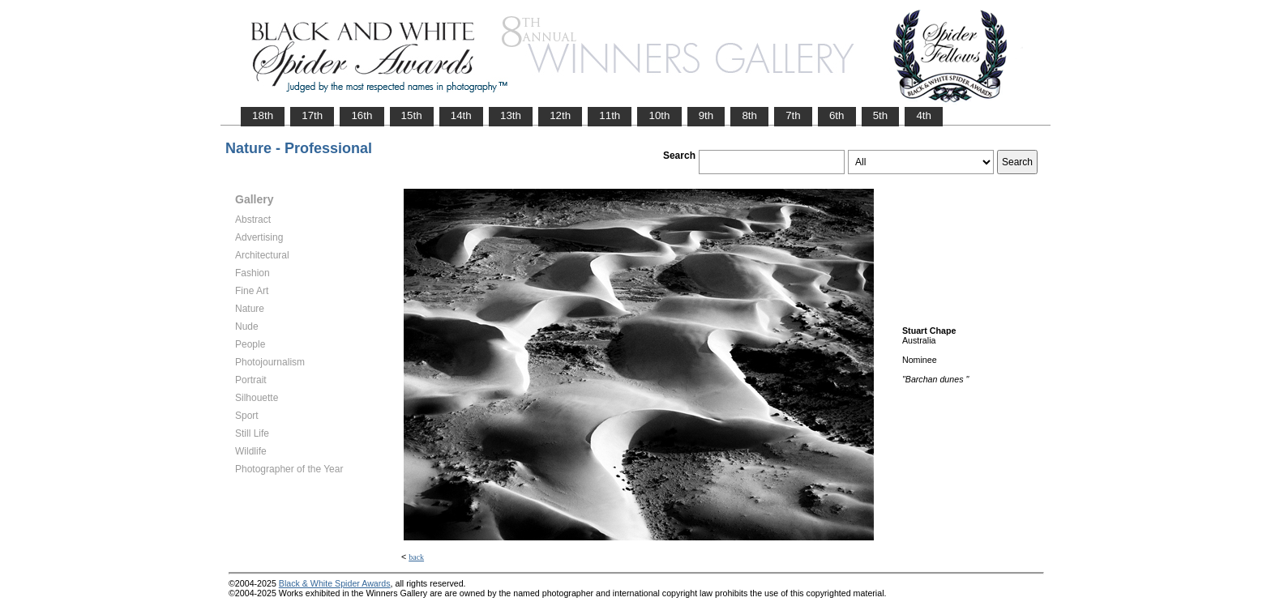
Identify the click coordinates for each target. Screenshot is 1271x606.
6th (837, 115)
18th (262, 115)
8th (749, 115)
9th (706, 115)
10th (659, 115)
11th (609, 115)
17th (312, 115)
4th (923, 115)
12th (560, 115)
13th (510, 115)
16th (361, 115)
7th (793, 115)
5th (880, 115)
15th (411, 115)
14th (461, 115)
